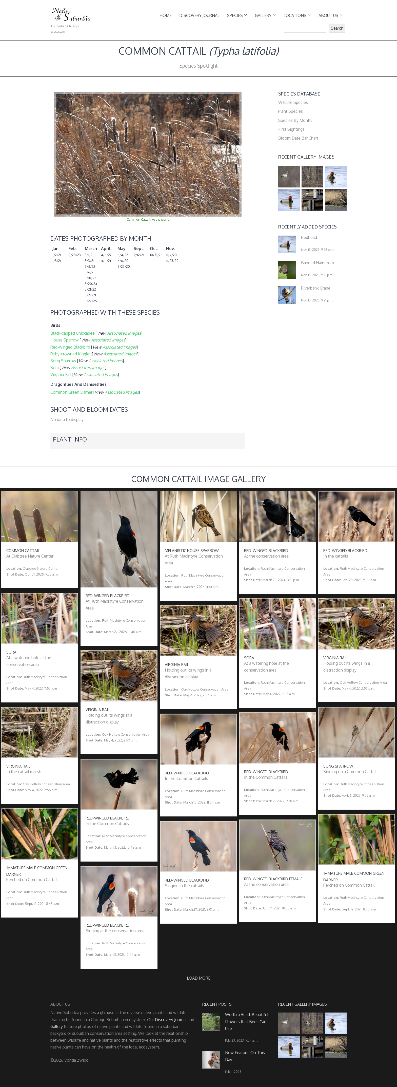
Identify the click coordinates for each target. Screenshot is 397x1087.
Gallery (265, 15)
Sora (54, 367)
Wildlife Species (293, 102)
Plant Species (290, 111)
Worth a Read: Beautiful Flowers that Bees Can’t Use (247, 1021)
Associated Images (124, 333)
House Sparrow (64, 339)
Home (166, 15)
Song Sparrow (63, 360)
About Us (331, 15)
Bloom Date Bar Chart (298, 138)
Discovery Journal (199, 15)
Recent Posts (217, 1004)
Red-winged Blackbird (70, 347)
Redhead (309, 237)
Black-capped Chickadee (72, 333)
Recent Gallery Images (306, 157)
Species (237, 15)
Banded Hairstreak (317, 262)
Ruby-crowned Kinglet (70, 353)
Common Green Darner (71, 392)
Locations (297, 15)
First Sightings (291, 129)
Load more (198, 978)
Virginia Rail (60, 374)
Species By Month (295, 120)
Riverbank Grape (315, 288)
